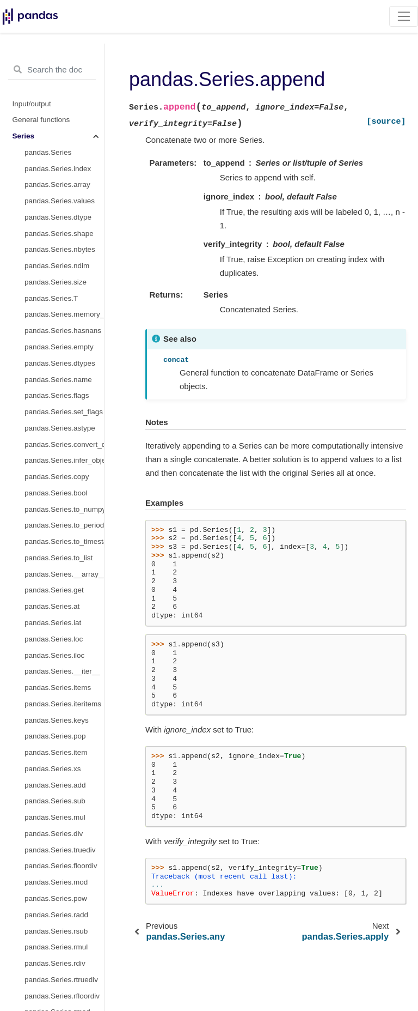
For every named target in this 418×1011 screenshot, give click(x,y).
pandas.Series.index (57, 169)
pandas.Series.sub (54, 801)
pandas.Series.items (57, 687)
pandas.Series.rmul (56, 947)
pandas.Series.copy (56, 477)
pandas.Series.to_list (58, 558)
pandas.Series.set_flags (63, 412)
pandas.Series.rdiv (54, 963)
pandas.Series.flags (56, 395)
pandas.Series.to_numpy (64, 509)
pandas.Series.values (59, 201)
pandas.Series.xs (52, 769)
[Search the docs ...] (52, 70)
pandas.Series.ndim (56, 266)
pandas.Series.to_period (64, 525)
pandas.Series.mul (54, 817)
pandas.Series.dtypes (59, 363)
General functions (41, 120)
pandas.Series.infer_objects (64, 460)
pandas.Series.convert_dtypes (64, 444)
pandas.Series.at (51, 606)
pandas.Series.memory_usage (64, 314)
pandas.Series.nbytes (59, 249)
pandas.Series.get (54, 590)
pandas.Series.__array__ (64, 574)
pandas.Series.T (51, 298)
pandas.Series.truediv (60, 850)
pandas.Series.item (56, 752)
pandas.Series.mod (56, 882)
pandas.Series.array (57, 184)
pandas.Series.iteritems (62, 704)
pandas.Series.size (55, 282)
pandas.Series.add (55, 785)
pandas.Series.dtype (57, 217)
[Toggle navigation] (403, 16)
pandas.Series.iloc (54, 655)
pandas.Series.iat (52, 623)
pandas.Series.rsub (56, 931)
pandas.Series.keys (56, 720)
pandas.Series (47, 152)
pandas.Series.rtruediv (61, 980)
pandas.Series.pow (55, 898)
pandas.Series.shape (59, 233)
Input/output (32, 104)
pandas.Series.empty (59, 347)
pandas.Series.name (58, 380)
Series (24, 136)
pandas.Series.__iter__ (62, 671)
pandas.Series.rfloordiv (62, 996)
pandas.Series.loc (53, 639)
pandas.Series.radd (56, 915)
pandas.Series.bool (56, 493)
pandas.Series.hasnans (62, 330)
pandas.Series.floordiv (60, 866)
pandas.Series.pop (55, 736)
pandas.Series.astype (59, 428)
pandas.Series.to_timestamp (64, 541)
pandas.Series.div (53, 834)
